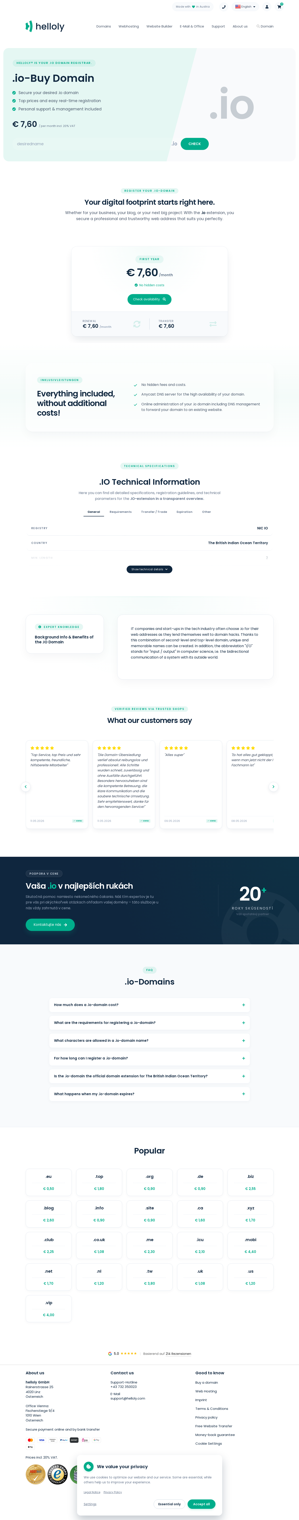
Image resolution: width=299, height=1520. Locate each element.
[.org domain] (149, 1187)
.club (48, 1255)
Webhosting (129, 26)
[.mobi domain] (250, 1255)
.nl (99, 1289)
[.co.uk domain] (99, 1255)
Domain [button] (265, 26)
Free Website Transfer (213, 1438)
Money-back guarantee (215, 1446)
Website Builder (159, 26)
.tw (149, 1289)
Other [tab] (206, 515)
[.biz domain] (250, 1187)
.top (99, 1187)
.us (250, 1289)
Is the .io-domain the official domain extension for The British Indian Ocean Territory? (149, 1076)
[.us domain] (250, 1289)
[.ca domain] (200, 1221)
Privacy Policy (113, 1492)
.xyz (250, 1221)
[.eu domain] (48, 1187)
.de (200, 1187)
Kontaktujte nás (50, 915)
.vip (48, 1323)
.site (149, 1221)
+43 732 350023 (124, 1402)
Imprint (201, 1414)
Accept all (201, 1504)
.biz (250, 1187)
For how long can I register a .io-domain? (149, 1056)
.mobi (250, 1255)
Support (218, 26)
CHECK (193, 145)
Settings (90, 1504)
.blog (48, 1221)
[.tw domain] (149, 1289)
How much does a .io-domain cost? (149, 996)
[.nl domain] (99, 1289)
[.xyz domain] (250, 1221)
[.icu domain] (200, 1255)
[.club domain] (48, 1255)
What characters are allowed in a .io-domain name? (149, 1036)
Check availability (149, 302)
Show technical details (150, 559)
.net (48, 1289)
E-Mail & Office (192, 26)
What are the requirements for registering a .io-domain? (149, 1016)
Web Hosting (206, 1405)
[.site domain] (149, 1221)
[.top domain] (99, 1187)
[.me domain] (149, 1255)
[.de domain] (200, 1187)
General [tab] (94, 515)
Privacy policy (206, 1430)
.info (99, 1221)
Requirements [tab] (121, 515)
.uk (200, 1289)
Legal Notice (92, 1492)
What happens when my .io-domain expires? (149, 1096)
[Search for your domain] (92, 145)
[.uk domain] (200, 1289)
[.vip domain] (48, 1323)
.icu (200, 1255)
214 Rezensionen (178, 1369)
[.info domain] (99, 1221)
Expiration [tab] (184, 515)
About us (240, 26)
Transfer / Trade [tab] (154, 515)
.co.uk (99, 1255)
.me (149, 1255)
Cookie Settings (208, 1454)
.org (149, 1187)
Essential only (169, 1504)
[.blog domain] (48, 1221)
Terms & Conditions (211, 1422)
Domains (103, 26)
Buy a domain (206, 1397)
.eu (48, 1187)
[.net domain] (48, 1289)
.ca (200, 1221)
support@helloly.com (128, 1414)
